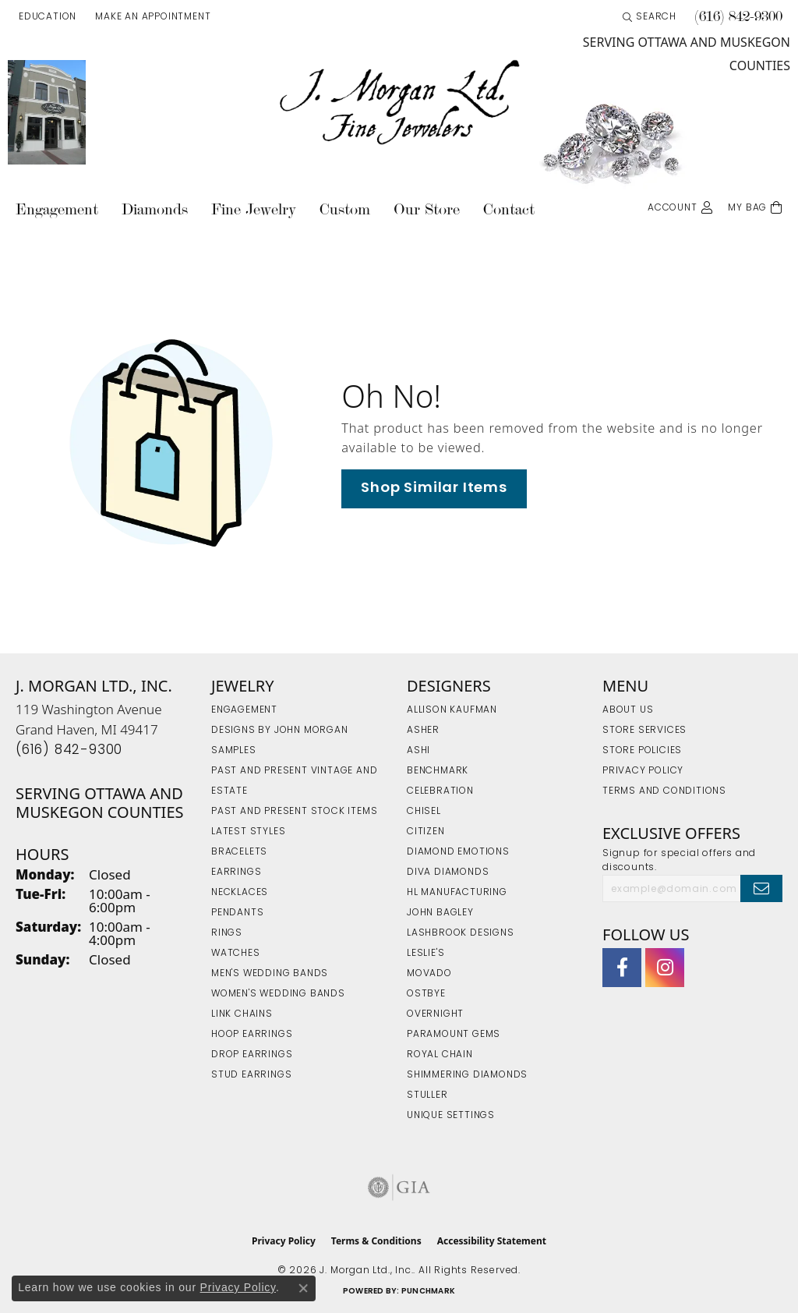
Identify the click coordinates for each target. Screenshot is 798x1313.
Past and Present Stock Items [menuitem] (294, 811)
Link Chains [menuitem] (242, 1014)
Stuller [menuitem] (427, 1095)
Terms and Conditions (664, 791)
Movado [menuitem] (429, 974)
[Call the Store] (69, 750)
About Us (627, 710)
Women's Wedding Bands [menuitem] (278, 994)
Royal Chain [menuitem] (440, 1055)
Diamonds (155, 209)
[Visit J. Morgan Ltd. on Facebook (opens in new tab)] (621, 967)
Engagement (57, 209)
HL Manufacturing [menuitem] (457, 892)
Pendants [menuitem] (237, 913)
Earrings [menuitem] (236, 872)
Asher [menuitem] (423, 730)
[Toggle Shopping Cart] (755, 206)
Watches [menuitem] (235, 953)
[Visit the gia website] (399, 1187)
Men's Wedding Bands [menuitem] (269, 974)
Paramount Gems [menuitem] (453, 1034)
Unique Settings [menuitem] (451, 1115)
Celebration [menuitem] (440, 791)
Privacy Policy (642, 771)
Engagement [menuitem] (244, 710)
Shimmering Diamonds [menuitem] (467, 1075)
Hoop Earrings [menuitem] (251, 1034)
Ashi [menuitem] (418, 751)
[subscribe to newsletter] (761, 888)
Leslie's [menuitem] (425, 953)
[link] (151, 17)
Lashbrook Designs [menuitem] (460, 933)
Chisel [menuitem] (424, 811)
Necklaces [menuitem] (239, 892)
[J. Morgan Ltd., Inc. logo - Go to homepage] (399, 103)
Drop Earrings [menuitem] (251, 1055)
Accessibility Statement (491, 1241)
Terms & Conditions (376, 1241)
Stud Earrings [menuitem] (251, 1075)
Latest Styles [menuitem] (248, 832)
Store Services (644, 730)
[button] (46, 17)
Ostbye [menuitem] (426, 994)
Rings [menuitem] (226, 933)
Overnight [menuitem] (435, 1014)
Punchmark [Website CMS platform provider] (428, 1291)
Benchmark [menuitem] (437, 771)
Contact (509, 209)
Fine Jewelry (253, 209)
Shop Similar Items (434, 488)
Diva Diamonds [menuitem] (448, 872)
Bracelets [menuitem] (239, 852)
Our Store (427, 209)
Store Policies (642, 751)
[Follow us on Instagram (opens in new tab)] (664, 967)
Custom (345, 209)
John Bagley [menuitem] (440, 913)
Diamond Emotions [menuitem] (458, 852)
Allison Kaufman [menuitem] (452, 710)
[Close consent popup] (303, 1288)
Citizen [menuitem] (426, 832)
